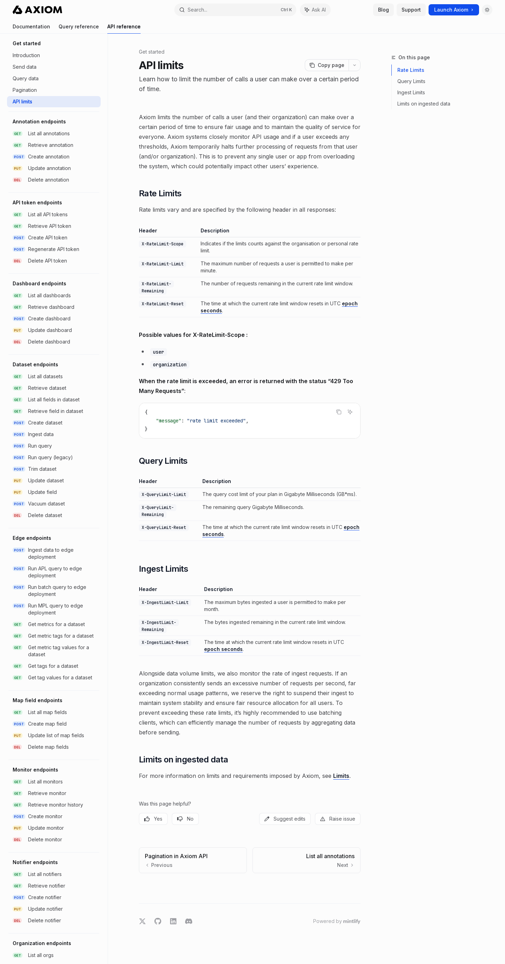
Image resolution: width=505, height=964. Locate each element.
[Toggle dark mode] (487, 10)
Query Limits (411, 81)
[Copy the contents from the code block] (338, 411)
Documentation (31, 28)
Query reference (79, 28)
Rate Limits (410, 70)
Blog (383, 10)
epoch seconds (223, 649)
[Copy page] (327, 65)
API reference (124, 28)
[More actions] (355, 65)
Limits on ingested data (423, 104)
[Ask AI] (350, 411)
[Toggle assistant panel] (315, 10)
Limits (341, 775)
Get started (151, 52)
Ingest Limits (411, 92)
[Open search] (235, 10)
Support (411, 10)
